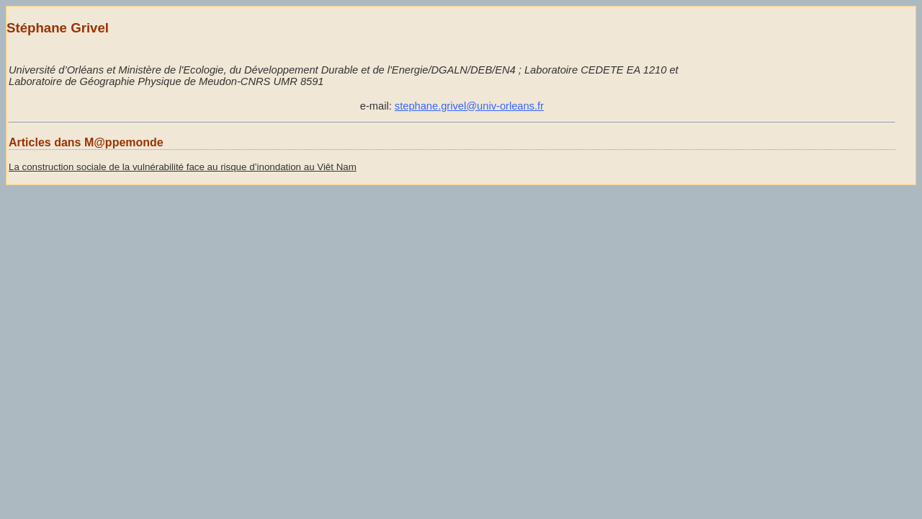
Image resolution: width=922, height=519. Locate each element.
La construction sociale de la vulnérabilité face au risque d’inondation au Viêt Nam (183, 166)
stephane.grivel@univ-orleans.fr (469, 106)
